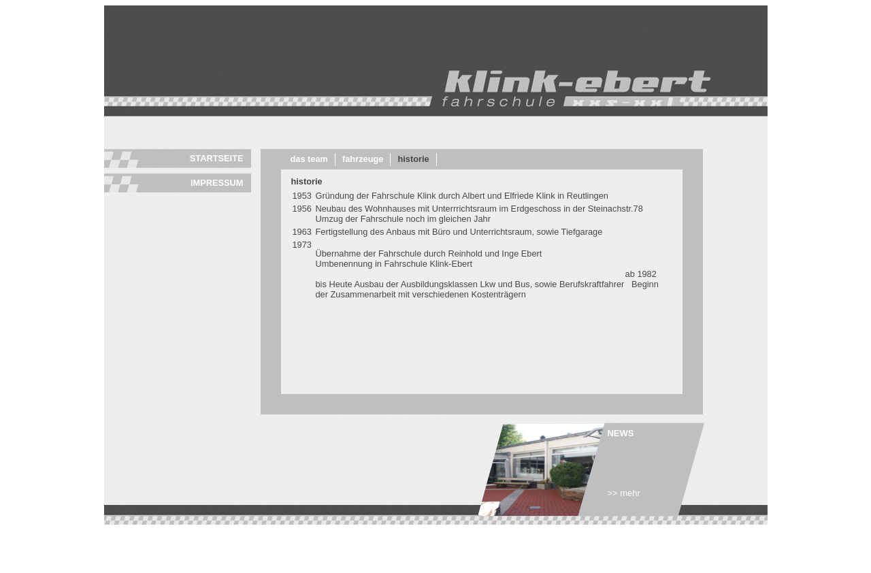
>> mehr (624, 493)
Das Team (309, 159)
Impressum (217, 183)
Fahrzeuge (362, 159)
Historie (413, 159)
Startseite (217, 158)
